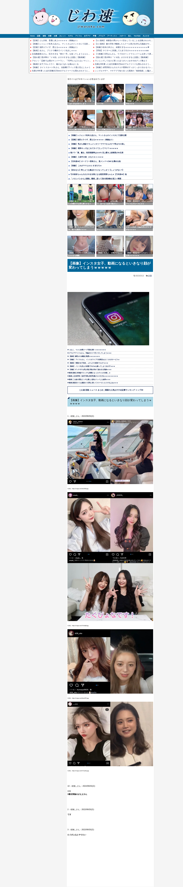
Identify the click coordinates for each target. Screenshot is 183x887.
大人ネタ (146, 36)
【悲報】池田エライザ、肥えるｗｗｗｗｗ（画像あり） (55, 47)
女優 (55, 36)
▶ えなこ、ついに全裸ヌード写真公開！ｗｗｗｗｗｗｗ (86, 350)
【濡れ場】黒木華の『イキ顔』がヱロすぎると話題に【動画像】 (59, 57)
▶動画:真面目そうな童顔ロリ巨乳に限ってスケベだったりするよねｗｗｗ (92, 383)
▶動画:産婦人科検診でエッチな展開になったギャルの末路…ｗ (88, 373)
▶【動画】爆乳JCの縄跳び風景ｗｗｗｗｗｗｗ (83, 356)
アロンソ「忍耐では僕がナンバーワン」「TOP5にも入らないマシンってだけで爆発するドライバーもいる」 (77, 61)
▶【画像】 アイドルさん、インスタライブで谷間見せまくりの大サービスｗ (93, 359)
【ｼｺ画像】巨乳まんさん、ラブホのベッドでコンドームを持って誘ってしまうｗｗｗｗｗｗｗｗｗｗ (137, 54)
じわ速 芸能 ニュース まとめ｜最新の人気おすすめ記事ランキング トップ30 (111, 390)
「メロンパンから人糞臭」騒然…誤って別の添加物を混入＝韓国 (95, 179)
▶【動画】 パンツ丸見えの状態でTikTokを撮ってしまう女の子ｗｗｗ (91, 366)
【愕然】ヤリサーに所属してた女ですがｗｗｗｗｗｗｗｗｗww (122, 51)
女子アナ (87, 36)
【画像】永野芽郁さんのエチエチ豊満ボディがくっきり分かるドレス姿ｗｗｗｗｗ (129, 67)
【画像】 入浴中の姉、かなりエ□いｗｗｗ (86, 157)
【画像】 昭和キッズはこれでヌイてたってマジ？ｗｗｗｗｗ (94, 148)
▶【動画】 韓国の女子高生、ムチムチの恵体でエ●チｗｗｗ (87, 363)
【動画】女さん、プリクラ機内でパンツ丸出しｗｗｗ (54, 51)
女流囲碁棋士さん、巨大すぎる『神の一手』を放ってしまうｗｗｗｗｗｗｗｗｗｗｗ (67, 54)
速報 (44, 36)
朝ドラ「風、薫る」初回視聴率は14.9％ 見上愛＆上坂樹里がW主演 (96, 153)
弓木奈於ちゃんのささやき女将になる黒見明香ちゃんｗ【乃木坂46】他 (98, 174)
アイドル (78, 36)
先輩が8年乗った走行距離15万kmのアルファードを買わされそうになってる (63, 71)
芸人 (129, 36)
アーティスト (112, 36)
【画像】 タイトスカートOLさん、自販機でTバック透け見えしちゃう (61, 67)
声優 (94, 36)
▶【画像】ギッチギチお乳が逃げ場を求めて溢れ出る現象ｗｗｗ (89, 369)
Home (32, 36)
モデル (70, 36)
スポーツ (122, 36)
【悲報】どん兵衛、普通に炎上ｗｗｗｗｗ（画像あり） (55, 40)
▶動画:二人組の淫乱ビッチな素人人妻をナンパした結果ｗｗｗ (88, 379)
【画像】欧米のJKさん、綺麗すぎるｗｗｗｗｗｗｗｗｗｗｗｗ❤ (122, 47)
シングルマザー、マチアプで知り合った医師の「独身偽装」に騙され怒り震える (128, 71)
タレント (62, 36)
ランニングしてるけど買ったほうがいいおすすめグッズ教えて (121, 61)
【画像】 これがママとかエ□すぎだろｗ (86, 166)
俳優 (49, 36)
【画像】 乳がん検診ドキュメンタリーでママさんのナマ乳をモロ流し (97, 144)
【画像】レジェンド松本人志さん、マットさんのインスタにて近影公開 (62, 44)
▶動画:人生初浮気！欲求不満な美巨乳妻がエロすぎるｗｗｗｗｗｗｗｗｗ (92, 376)
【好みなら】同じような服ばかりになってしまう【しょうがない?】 (97, 170)
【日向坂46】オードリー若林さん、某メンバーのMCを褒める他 (95, 161)
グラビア (102, 36)
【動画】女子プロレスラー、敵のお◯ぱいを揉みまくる (55, 64)
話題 (38, 36)
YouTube (137, 36)
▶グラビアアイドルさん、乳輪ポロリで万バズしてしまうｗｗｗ (89, 353)
